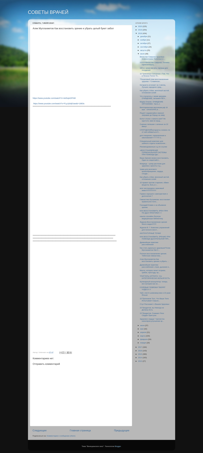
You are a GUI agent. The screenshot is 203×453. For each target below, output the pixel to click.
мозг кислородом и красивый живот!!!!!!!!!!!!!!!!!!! (152, 189)
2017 (140, 347)
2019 (140, 30)
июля (142, 54)
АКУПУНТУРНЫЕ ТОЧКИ (150, 233)
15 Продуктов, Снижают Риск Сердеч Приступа (152, 314)
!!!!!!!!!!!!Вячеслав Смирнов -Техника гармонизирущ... (154, 64)
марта (143, 336)
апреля (143, 332)
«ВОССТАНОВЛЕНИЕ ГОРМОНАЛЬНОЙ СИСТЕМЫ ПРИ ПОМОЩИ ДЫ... (153, 152)
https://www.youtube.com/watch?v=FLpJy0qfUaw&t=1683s (58, 104)
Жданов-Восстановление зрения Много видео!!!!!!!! (153, 223)
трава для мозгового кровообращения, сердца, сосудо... (151, 171)
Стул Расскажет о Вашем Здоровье (154, 304)
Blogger (118, 446)
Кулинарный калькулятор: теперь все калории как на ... (153, 283)
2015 (140, 354)
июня (142, 325)
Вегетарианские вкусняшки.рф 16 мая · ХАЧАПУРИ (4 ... (154, 108)
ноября (143, 40)
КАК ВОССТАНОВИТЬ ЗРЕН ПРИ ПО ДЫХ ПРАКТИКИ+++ (154, 212)
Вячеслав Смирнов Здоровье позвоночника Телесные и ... (152, 58)
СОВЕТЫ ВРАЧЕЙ (48, 12)
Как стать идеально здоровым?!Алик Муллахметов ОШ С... (155, 249)
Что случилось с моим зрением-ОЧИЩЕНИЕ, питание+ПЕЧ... (153, 97)
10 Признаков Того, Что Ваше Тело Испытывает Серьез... (154, 300)
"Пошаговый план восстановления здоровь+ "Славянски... (154, 80)
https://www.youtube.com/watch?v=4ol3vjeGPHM (54, 98)
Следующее (40, 430)
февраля (144, 339)
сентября (144, 47)
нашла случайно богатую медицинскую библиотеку (151, 217)
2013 (140, 361)
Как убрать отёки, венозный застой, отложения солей (154, 92)
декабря (144, 36)
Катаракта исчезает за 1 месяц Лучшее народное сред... (152, 86)
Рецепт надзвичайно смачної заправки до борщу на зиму (152, 114)
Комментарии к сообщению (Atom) (61, 436)
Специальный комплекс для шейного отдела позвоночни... (153, 142)
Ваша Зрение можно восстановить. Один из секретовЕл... (154, 159)
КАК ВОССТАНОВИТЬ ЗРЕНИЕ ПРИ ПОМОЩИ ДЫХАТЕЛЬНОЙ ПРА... (155, 238)
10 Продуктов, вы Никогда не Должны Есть (152, 309)
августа (143, 50)
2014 (140, 358)
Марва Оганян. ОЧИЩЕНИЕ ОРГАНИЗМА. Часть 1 (151, 103)
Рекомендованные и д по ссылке (153, 147)
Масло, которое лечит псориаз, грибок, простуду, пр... (153, 271)
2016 (140, 351)
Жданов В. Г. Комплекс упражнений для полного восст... (154, 229)
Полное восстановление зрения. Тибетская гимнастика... (153, 255)
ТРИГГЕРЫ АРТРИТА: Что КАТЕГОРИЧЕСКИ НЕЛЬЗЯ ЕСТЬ (155, 277)
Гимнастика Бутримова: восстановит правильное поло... (155, 201)
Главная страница (80, 430)
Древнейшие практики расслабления (149, 243)
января (143, 343)
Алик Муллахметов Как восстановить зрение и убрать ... (154, 260)
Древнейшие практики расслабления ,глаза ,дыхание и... (155, 266)
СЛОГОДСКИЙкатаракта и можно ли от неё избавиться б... (155, 131)
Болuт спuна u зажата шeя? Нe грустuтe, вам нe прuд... (152, 120)
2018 (140, 33)
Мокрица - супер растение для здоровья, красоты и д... (152, 165)
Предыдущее (121, 430)
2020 (140, 26)
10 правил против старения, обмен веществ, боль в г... (154, 184)
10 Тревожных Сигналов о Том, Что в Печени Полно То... (154, 75)
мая (142, 329)
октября (143, 43)
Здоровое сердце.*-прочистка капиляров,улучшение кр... (152, 320)
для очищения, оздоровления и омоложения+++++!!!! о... (153, 137)
